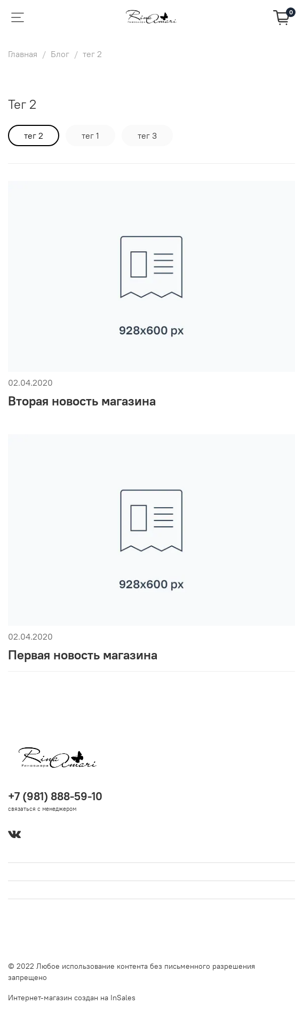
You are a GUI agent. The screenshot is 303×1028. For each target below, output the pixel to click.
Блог (60, 54)
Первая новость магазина (82, 655)
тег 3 (147, 135)
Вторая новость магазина (82, 401)
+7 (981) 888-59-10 (55, 796)
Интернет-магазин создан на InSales (71, 997)
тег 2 (33, 135)
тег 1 (90, 135)
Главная (22, 54)
